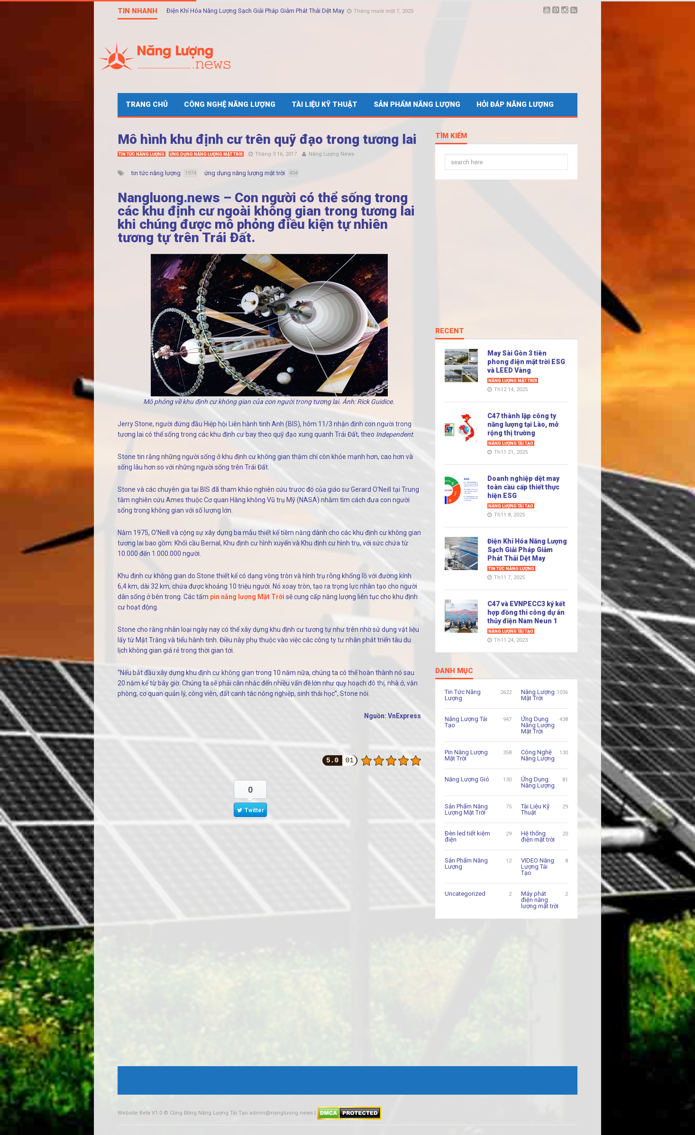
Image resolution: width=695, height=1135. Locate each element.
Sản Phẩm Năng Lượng (417, 104)
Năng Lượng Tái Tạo (510, 443)
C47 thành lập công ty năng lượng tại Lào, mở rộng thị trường (522, 424)
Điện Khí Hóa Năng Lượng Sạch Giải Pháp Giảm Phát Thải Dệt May (256, 10)
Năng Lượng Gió (467, 779)
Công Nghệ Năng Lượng (229, 104)
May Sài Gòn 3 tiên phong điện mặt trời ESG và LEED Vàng (526, 361)
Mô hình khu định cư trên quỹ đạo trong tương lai (267, 139)
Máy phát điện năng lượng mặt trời (539, 900)
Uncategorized (465, 894)
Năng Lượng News (331, 154)
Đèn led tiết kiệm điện (467, 836)
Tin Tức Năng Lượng (142, 154)
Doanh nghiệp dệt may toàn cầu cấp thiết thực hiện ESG (523, 487)
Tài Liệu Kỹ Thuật (324, 104)
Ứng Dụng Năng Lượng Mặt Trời (206, 154)
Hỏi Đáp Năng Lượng (515, 104)
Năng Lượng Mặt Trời (512, 380)
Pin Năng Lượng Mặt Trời (466, 755)
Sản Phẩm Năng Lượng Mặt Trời (466, 809)
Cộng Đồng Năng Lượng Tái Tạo (209, 1113)
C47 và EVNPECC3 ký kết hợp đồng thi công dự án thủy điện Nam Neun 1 (526, 612)
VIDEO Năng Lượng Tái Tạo (537, 866)
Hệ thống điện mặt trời (538, 836)
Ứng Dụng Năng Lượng (538, 782)
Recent (449, 331)
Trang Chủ (147, 104)
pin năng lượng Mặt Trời (247, 596)
